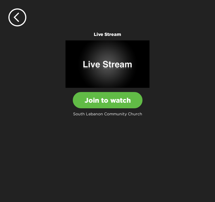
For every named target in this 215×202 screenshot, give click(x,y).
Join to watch (108, 100)
